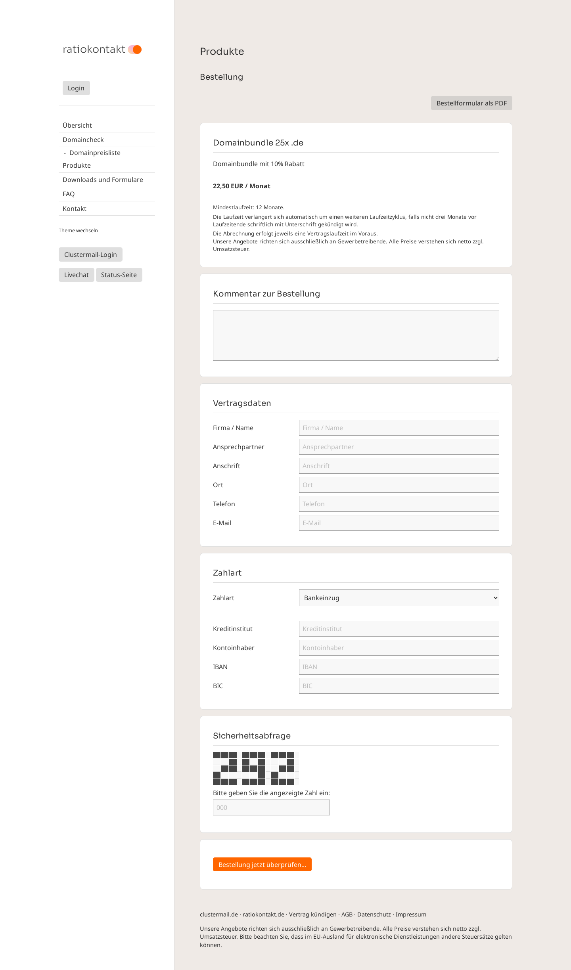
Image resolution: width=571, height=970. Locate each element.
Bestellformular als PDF (472, 103)
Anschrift (226, 465)
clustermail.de (219, 914)
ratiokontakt (94, 49)
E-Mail (222, 522)
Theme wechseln (78, 230)
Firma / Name (233, 427)
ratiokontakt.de (263, 914)
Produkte (77, 165)
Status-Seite (119, 274)
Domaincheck (83, 139)
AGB (347, 914)
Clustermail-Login (90, 254)
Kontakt (74, 208)
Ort (218, 484)
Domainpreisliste (95, 152)
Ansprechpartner (238, 446)
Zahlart (223, 597)
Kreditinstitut (233, 628)
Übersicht (77, 125)
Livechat (76, 274)
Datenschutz (374, 914)
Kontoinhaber (234, 647)
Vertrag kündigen (313, 914)
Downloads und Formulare (103, 179)
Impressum (411, 914)
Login (76, 88)
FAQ (69, 193)
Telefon (224, 503)
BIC (218, 685)
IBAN (220, 666)
